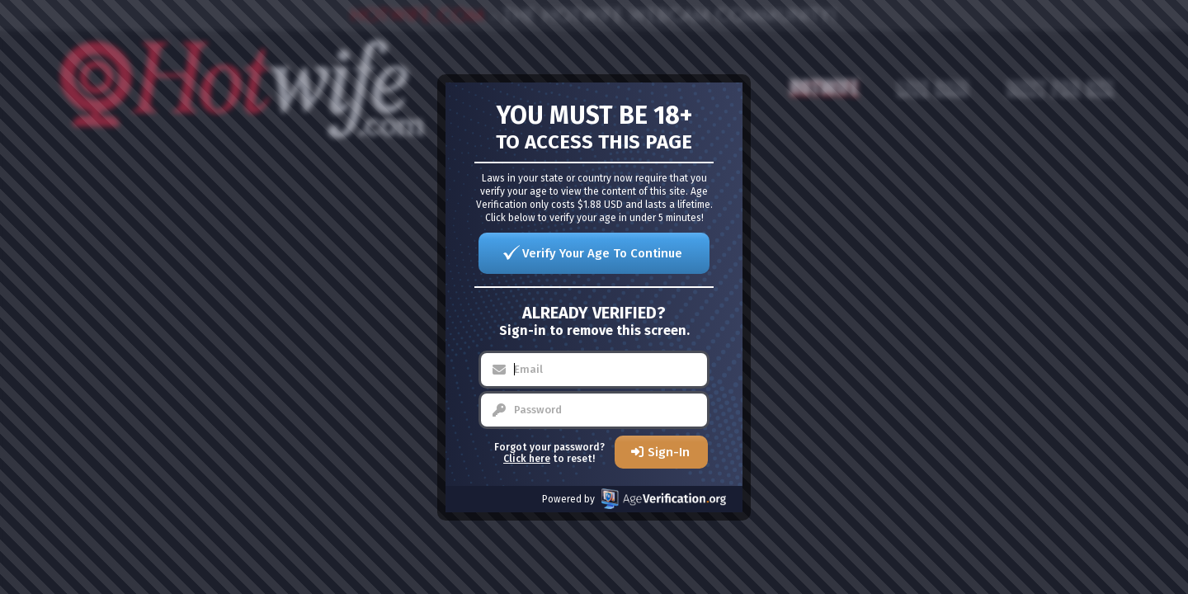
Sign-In (669, 452)
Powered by (634, 498)
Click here (526, 458)
